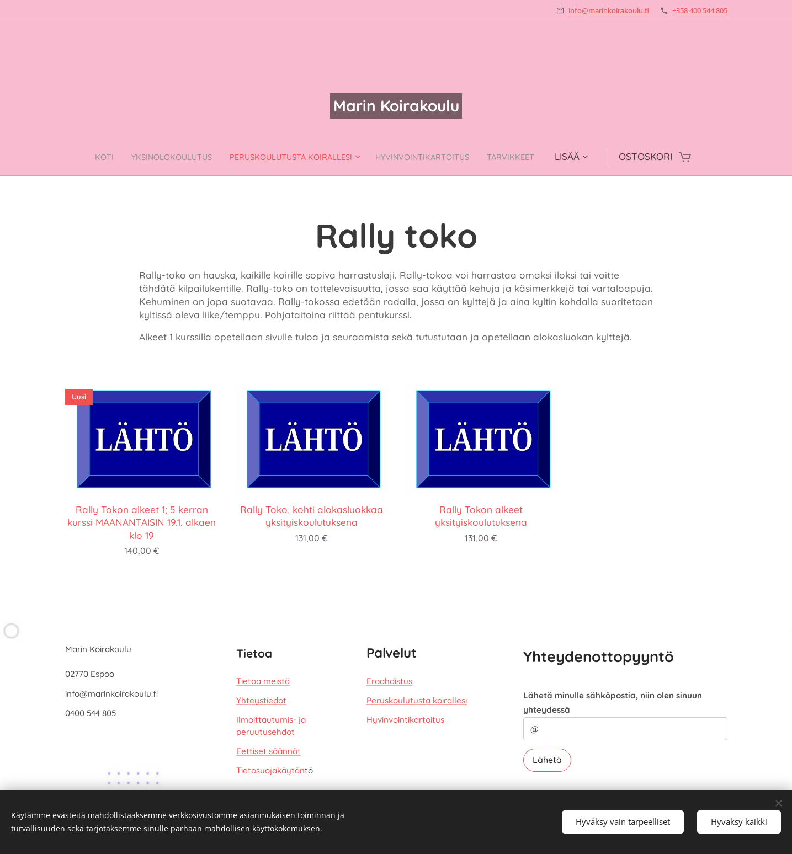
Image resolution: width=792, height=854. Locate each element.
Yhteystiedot (261, 700)
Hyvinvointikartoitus (405, 719)
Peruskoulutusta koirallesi (416, 700)
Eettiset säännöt (268, 751)
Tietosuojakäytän (270, 770)
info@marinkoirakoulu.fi (608, 10)
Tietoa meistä (263, 681)
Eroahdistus (389, 681)
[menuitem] (75, 156)
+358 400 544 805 (699, 10)
